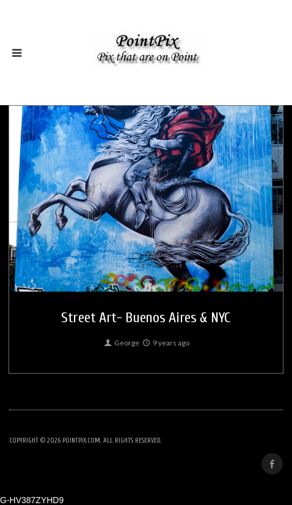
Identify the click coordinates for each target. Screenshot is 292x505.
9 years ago (165, 342)
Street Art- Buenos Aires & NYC (146, 317)
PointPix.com (81, 440)
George (121, 342)
